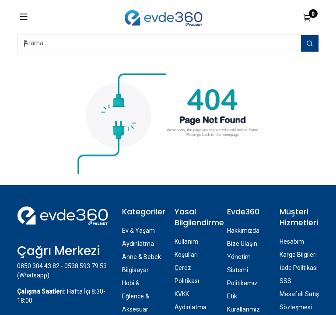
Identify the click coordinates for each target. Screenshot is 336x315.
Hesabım (292, 241)
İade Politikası (299, 267)
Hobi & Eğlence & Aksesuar (135, 296)
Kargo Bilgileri (298, 254)
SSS (285, 280)
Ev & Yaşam (138, 230)
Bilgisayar (135, 269)
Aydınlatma (138, 243)
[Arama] (309, 43)
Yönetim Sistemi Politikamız (242, 270)
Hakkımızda (243, 230)
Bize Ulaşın (242, 243)
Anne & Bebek (141, 256)
